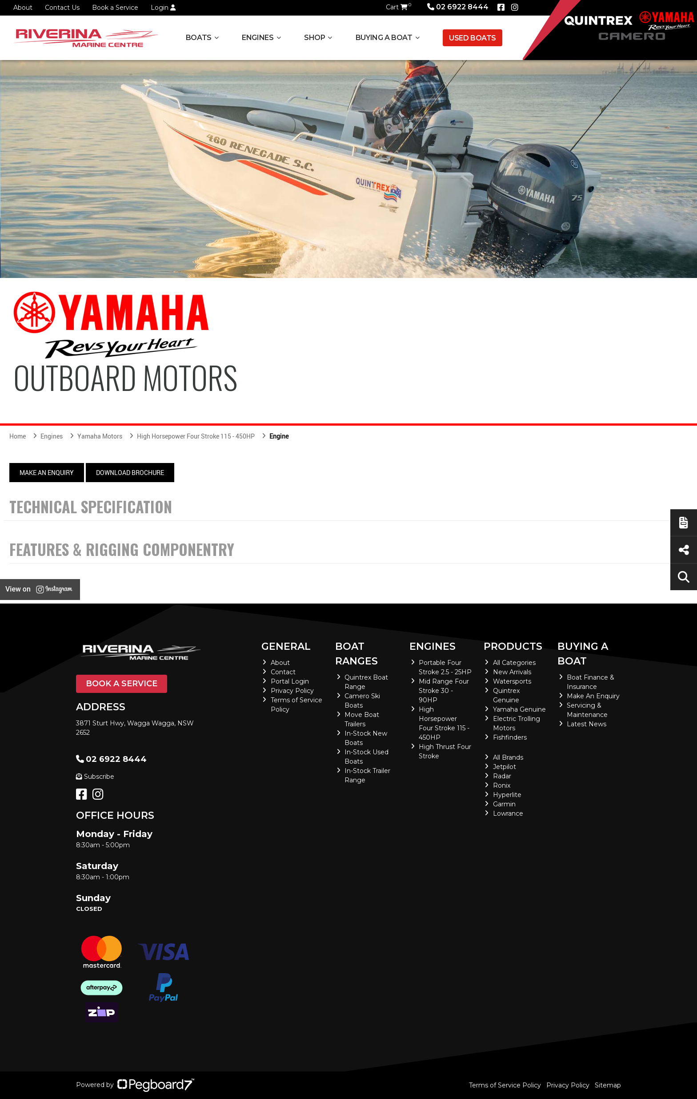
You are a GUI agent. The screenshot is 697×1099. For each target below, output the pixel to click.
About (22, 8)
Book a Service (115, 8)
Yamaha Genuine (519, 709)
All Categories (514, 663)
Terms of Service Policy (505, 1085)
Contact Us (62, 8)
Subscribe (95, 777)
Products (513, 646)
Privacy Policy (292, 691)
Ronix (501, 785)
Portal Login (290, 681)
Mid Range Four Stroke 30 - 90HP (444, 690)
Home (17, 436)
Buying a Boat (384, 37)
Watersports (512, 681)
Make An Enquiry (47, 472)
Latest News (586, 724)
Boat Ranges (356, 653)
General (286, 646)
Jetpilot (504, 767)
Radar (502, 776)
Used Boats (472, 38)
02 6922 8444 (458, 7)
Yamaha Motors (99, 436)
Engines (257, 37)
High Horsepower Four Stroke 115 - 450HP (196, 436)
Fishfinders (510, 737)
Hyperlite (507, 795)
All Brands (508, 757)
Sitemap (608, 1085)
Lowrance (508, 813)
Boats (199, 37)
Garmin (504, 804)
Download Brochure (130, 472)
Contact (283, 672)
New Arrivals (512, 672)
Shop (314, 37)
